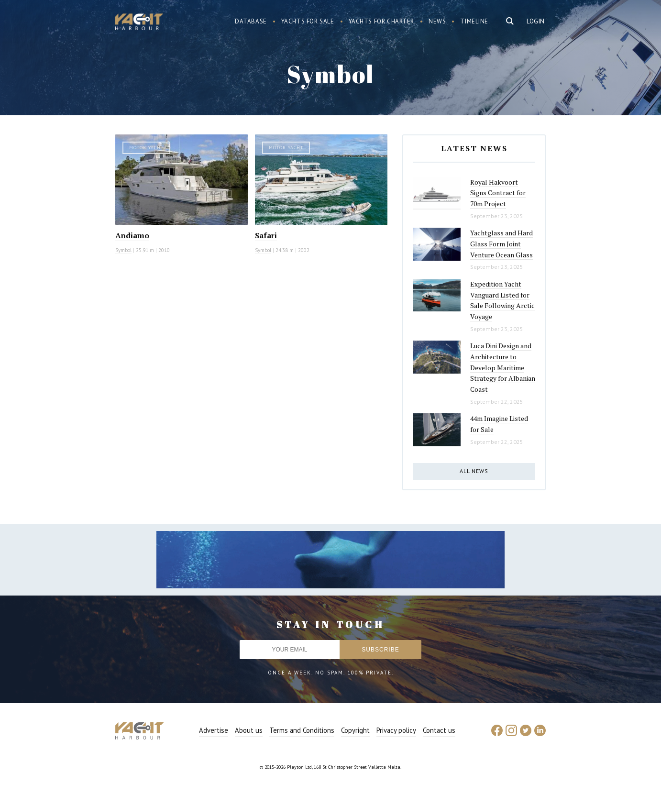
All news (474, 471)
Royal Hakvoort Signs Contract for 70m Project (498, 192)
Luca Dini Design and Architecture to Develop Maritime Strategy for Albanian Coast (502, 367)
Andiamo (132, 235)
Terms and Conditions (301, 730)
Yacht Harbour (139, 23)
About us (249, 730)
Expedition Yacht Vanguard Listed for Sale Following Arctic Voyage (502, 300)
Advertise (213, 730)
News (437, 21)
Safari (266, 235)
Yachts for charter (382, 21)
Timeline (474, 21)
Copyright (355, 730)
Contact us (439, 730)
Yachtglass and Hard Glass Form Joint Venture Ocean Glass (501, 243)
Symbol (123, 250)
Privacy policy (396, 730)
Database (251, 21)
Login (536, 21)
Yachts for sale (307, 21)
